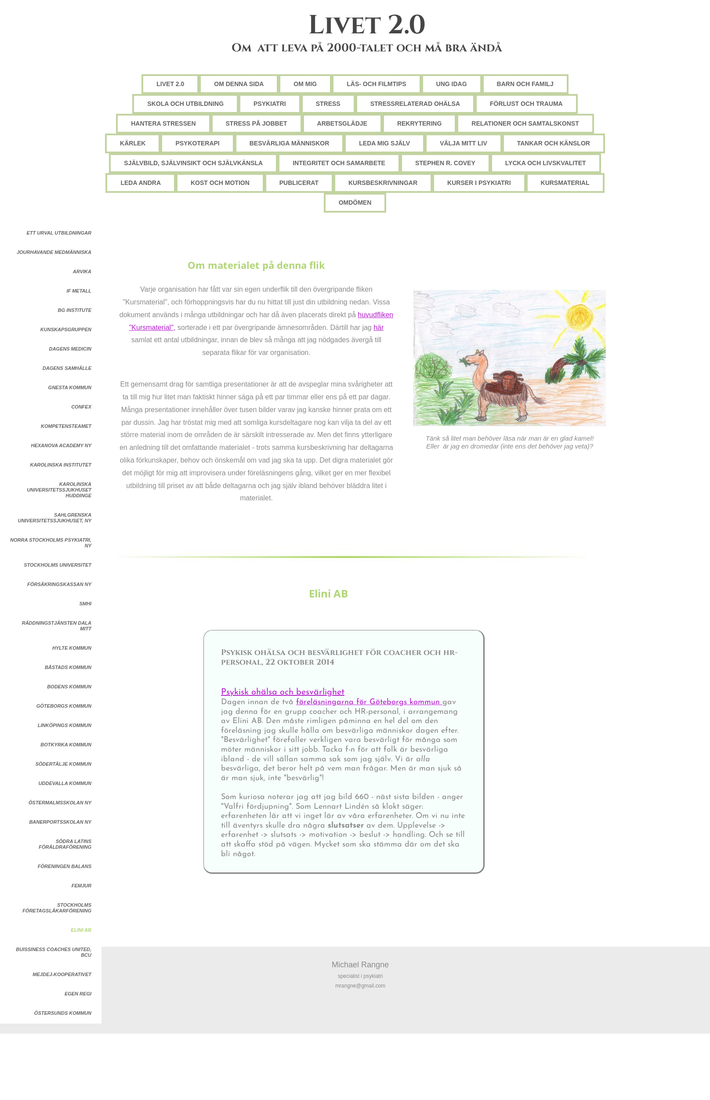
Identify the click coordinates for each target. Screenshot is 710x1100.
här (378, 327)
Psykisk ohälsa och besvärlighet (282, 692)
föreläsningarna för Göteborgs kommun (369, 702)
